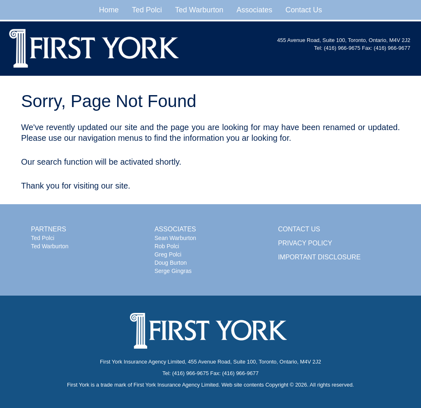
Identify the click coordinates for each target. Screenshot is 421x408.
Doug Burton (171, 262)
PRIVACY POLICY (305, 243)
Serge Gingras (173, 271)
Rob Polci (167, 246)
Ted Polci (147, 10)
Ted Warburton (199, 10)
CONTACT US (299, 229)
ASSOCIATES (175, 229)
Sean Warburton (175, 238)
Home (109, 10)
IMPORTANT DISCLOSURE (319, 257)
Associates (254, 10)
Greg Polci (168, 254)
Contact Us (303, 10)
